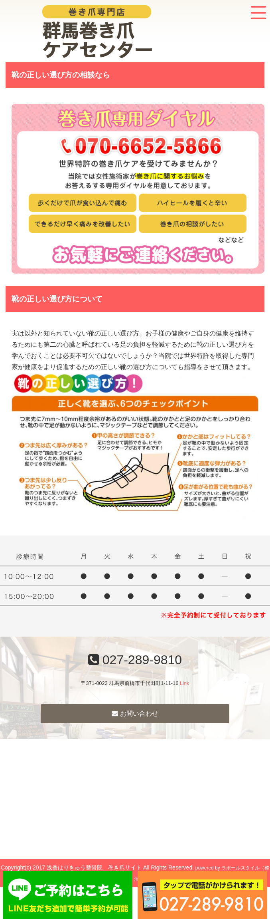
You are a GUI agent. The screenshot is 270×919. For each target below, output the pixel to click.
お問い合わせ (135, 713)
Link (184, 683)
